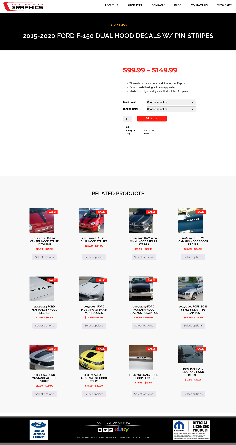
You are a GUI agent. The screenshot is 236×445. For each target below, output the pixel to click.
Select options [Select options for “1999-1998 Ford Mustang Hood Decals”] (193, 394)
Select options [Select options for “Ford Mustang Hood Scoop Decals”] (143, 394)
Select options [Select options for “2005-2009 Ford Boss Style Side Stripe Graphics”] (193, 325)
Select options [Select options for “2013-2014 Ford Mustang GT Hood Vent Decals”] (94, 325)
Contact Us (199, 5)
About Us (111, 5)
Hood (146, 133)
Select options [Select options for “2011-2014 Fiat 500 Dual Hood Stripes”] (94, 257)
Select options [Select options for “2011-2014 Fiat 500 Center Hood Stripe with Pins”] (44, 257)
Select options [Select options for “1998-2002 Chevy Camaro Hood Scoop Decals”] (193, 257)
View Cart (224, 5)
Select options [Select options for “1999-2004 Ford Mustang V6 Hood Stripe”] (44, 394)
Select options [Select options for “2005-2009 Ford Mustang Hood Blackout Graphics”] (143, 325)
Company (158, 5)
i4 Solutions (143, 437)
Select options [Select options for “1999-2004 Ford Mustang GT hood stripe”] (94, 394)
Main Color (129, 102)
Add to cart (152, 118)
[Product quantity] (127, 119)
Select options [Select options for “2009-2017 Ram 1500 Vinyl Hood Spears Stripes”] (143, 257)
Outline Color (130, 109)
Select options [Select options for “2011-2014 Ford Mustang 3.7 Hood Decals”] (44, 325)
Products (135, 5)
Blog (177, 5)
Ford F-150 (118, 25)
